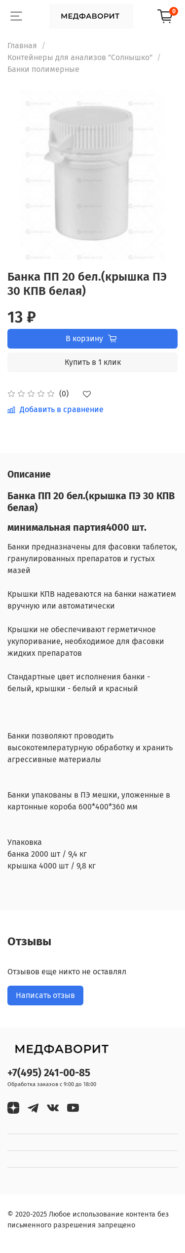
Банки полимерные (43, 69)
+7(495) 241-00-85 (48, 1073)
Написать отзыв (45, 995)
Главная (22, 45)
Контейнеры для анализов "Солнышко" (79, 57)
